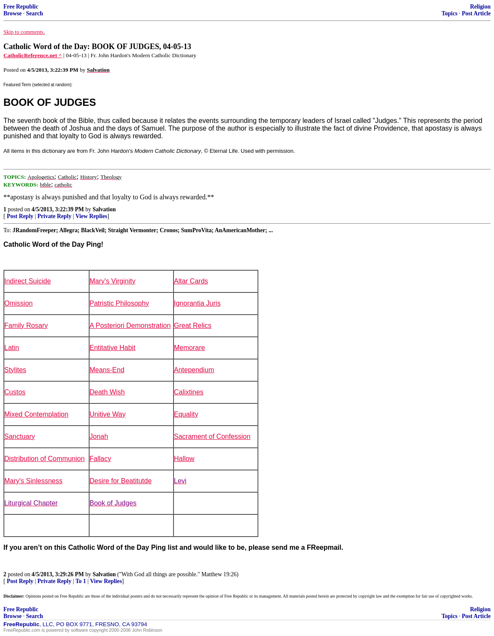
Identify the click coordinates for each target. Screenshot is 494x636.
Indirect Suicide (27, 281)
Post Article (476, 13)
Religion (480, 6)
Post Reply (20, 216)
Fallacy (100, 458)
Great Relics (192, 325)
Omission (18, 303)
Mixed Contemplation (36, 414)
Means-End (107, 369)
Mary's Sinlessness (33, 480)
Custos (15, 392)
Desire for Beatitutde (121, 480)
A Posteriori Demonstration (130, 325)
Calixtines (188, 392)
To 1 (80, 581)
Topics (449, 13)
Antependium (194, 369)
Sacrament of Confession (212, 436)
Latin (11, 347)
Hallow (184, 458)
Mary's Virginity (113, 281)
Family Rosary (26, 325)
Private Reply (55, 216)
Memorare (189, 347)
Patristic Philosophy (119, 303)
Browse (12, 13)
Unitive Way (108, 414)
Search (34, 13)
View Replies (91, 216)
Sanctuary (19, 436)
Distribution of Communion (44, 458)
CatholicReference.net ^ (32, 55)
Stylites (15, 369)
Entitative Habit (113, 347)
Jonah (99, 436)
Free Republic (20, 6)
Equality (186, 414)
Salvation (104, 209)
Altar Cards (191, 281)
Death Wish (107, 392)
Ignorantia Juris (197, 303)
